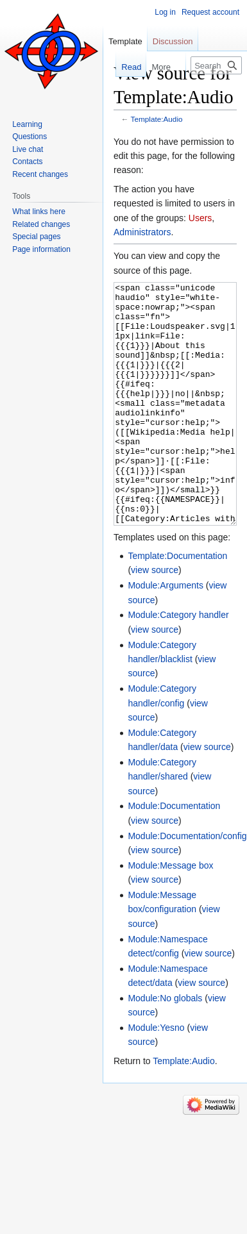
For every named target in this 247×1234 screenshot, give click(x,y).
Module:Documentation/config (187, 884)
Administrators (142, 232)
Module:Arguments (165, 633)
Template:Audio (157, 119)
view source (154, 618)
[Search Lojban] (216, 65)
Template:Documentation (177, 604)
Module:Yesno (156, 1076)
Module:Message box (170, 913)
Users (200, 218)
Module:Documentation (174, 854)
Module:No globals (165, 1046)
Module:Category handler (178, 663)
